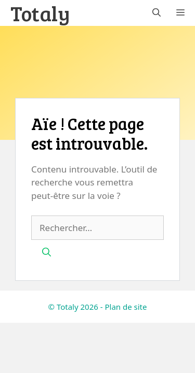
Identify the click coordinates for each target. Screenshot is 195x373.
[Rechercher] (46, 252)
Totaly (40, 13)
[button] (156, 13)
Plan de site (126, 307)
